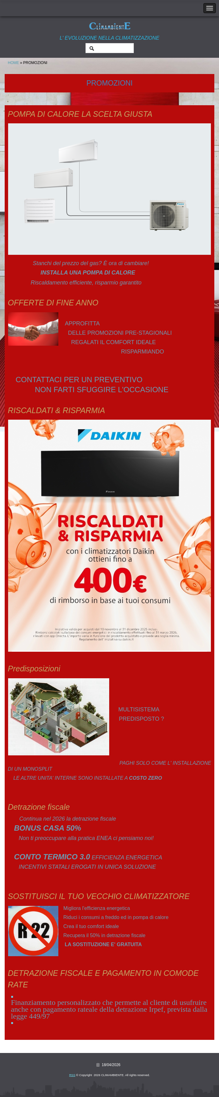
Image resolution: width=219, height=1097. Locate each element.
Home (13, 63)
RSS (72, 1075)
